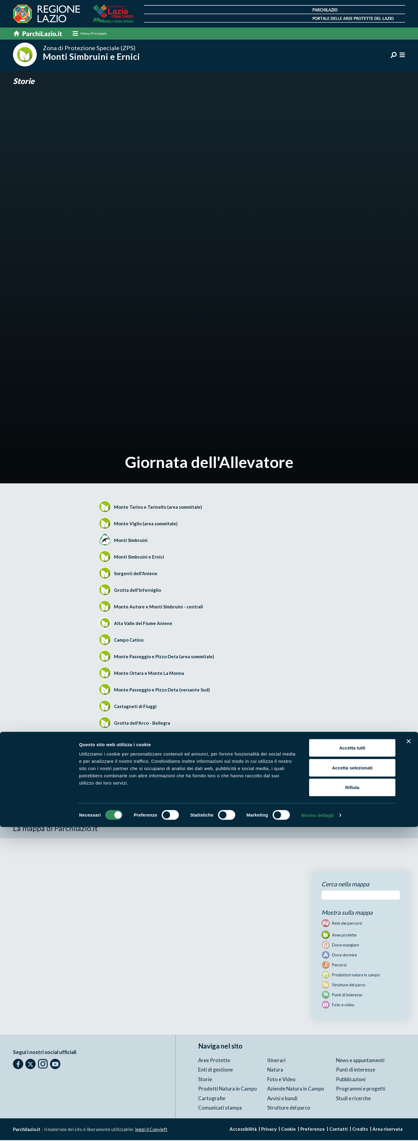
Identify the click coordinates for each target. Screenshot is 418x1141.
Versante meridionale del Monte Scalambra (159, 757)
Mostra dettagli (317, 1129)
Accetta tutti (352, 1061)
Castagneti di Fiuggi (135, 707)
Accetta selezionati (352, 1081)
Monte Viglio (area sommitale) (146, 524)
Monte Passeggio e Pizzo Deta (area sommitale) (164, 657)
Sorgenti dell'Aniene (135, 574)
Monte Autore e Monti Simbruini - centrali (158, 607)
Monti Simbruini (130, 541)
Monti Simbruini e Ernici (139, 557)
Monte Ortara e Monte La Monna (149, 674)
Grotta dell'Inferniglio (137, 591)
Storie (24, 81)
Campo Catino (129, 640)
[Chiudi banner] (409, 1055)
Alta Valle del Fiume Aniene (143, 624)
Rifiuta (352, 1101)
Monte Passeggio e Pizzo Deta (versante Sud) (162, 690)
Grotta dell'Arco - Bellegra (142, 724)
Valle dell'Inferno (132, 740)
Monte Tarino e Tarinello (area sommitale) (158, 508)
